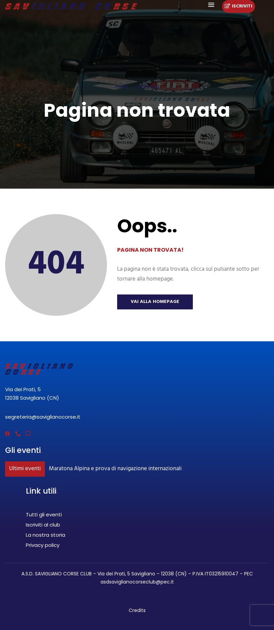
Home (122, 87)
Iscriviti (238, 6)
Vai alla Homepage (155, 302)
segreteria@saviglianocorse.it (42, 416)
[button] (211, 5)
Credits (137, 610)
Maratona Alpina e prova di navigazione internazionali (115, 468)
